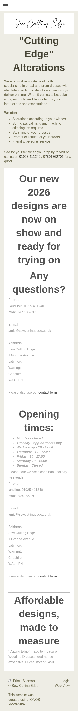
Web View (62, 685)
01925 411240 (29, 156)
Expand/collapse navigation (39, 5)
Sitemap (28, 681)
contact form (47, 392)
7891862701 (54, 156)
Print (14, 681)
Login (66, 681)
